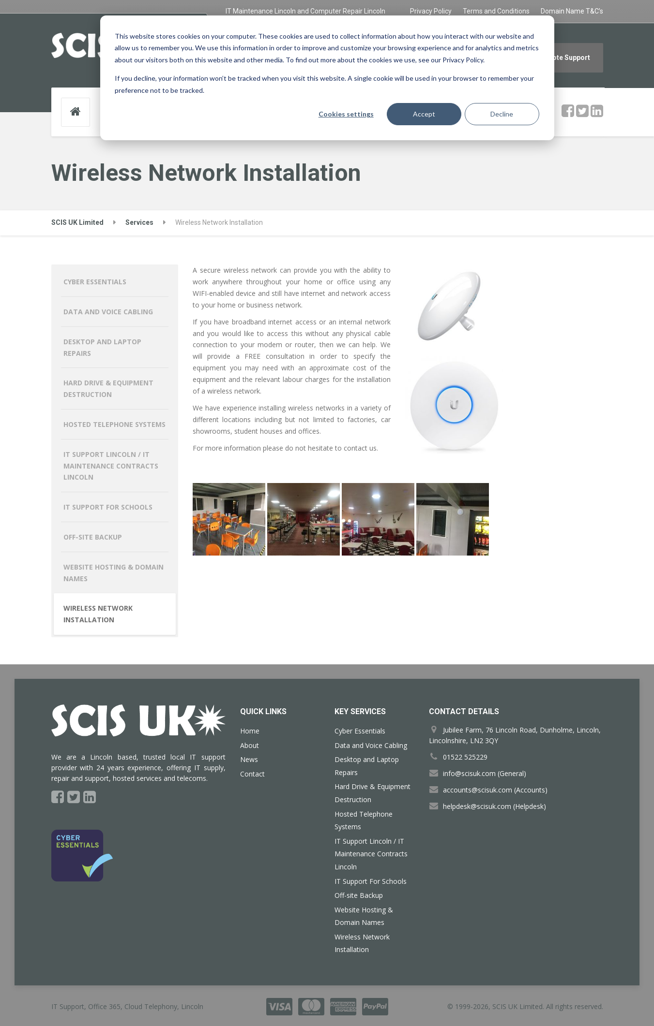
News (249, 759)
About (249, 745)
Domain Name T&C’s (572, 11)
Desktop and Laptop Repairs (102, 347)
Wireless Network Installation (98, 613)
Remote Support (564, 57)
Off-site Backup (92, 537)
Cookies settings (346, 114)
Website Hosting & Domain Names (113, 572)
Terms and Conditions (496, 11)
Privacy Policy (431, 11)
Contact (252, 773)
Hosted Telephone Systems (114, 424)
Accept (424, 114)
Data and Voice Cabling (108, 311)
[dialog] (327, 77)
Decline (501, 114)
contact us (360, 448)
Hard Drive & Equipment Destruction (108, 388)
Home (249, 730)
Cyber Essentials (94, 281)
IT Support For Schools (107, 507)
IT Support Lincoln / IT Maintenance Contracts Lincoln (110, 466)
